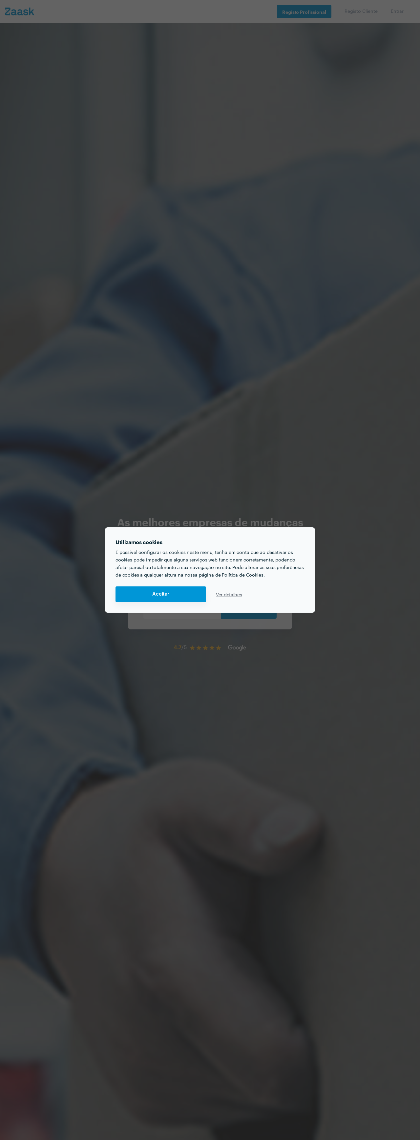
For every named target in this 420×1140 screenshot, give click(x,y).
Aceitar (160, 594)
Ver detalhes (229, 594)
